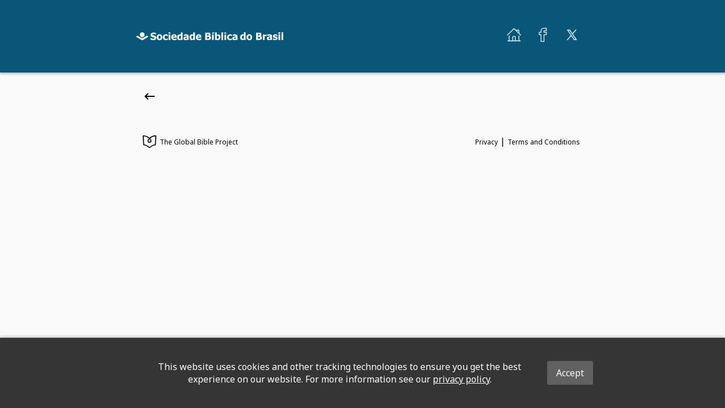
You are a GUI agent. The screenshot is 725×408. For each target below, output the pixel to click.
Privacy (486, 142)
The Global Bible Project (190, 143)
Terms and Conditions (544, 142)
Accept (570, 373)
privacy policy (461, 379)
